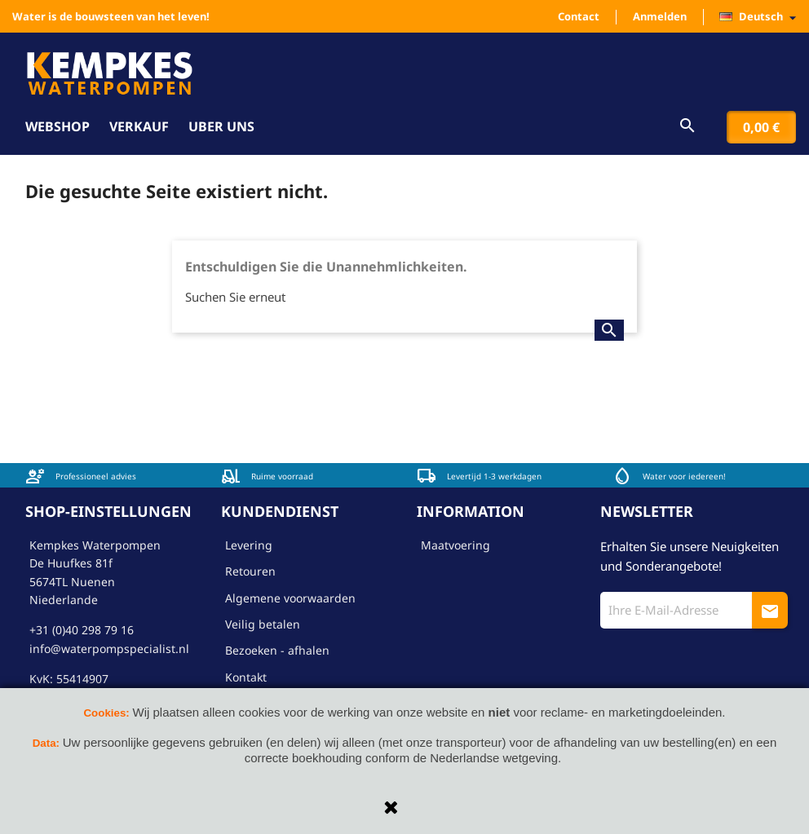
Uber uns (221, 126)
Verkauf (139, 126)
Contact (578, 16)
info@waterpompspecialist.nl (109, 648)
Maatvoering (455, 545)
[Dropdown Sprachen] (762, 17)
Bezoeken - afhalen (277, 650)
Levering (248, 545)
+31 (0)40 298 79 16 (81, 630)
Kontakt (246, 677)
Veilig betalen (262, 624)
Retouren (250, 571)
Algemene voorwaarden (290, 598)
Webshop (57, 126)
